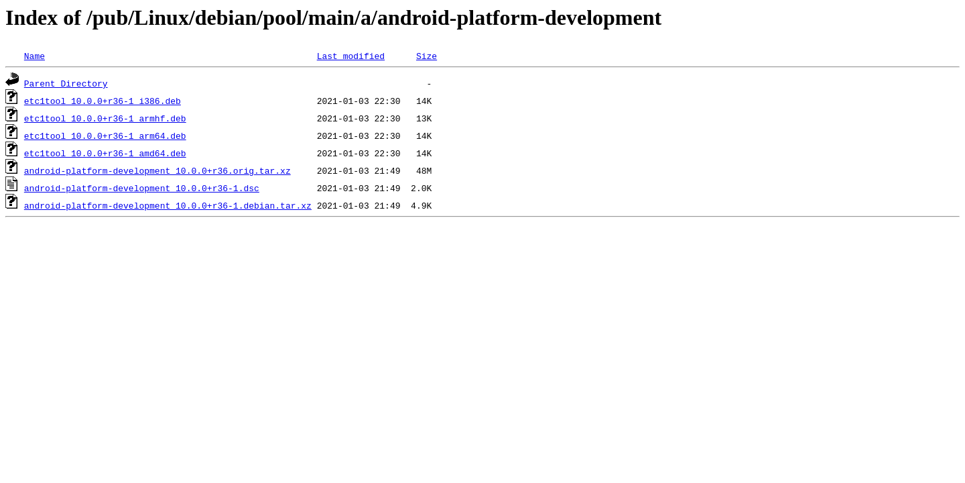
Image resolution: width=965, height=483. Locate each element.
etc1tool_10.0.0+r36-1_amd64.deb (105, 153)
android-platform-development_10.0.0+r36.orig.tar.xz (157, 170)
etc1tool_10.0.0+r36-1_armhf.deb (105, 118)
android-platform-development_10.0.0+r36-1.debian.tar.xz (168, 205)
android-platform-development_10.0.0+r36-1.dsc (141, 188)
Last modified (351, 56)
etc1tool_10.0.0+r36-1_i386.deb (102, 101)
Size (426, 56)
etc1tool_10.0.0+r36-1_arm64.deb (105, 135)
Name (34, 56)
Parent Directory (66, 83)
